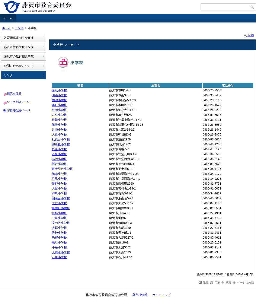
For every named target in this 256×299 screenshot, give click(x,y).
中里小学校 (59, 218)
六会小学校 (59, 115)
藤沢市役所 (14, 93)
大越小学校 (59, 188)
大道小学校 (59, 134)
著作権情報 (139, 294)
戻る (226, 282)
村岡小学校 (59, 110)
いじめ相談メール (18, 102)
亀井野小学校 (61, 208)
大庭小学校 (59, 203)
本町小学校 (59, 105)
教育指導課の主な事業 (19, 37)
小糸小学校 (59, 247)
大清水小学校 (61, 252)
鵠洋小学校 (59, 124)
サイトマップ (161, 294)
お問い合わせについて (19, 65)
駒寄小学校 (59, 237)
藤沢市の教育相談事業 (19, 56)
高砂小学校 (59, 159)
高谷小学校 (59, 242)
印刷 (248, 35)
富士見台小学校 (62, 169)
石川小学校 (59, 257)
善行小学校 (59, 164)
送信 (203, 282)
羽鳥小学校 (59, 193)
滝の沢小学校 (61, 223)
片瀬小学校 (59, 129)
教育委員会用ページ (16, 110)
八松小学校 (59, 154)
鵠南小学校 (59, 173)
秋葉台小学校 (61, 139)
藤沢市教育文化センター (20, 47)
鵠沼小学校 (59, 100)
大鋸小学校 (59, 227)
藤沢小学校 (59, 90)
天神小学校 (59, 232)
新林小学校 (59, 213)
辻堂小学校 (59, 119)
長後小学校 (59, 149)
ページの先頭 (243, 282)
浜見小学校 (59, 178)
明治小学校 (59, 95)
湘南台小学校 (61, 198)
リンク (19, 28)
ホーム (8, 18)
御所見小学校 (61, 144)
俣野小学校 (59, 183)
